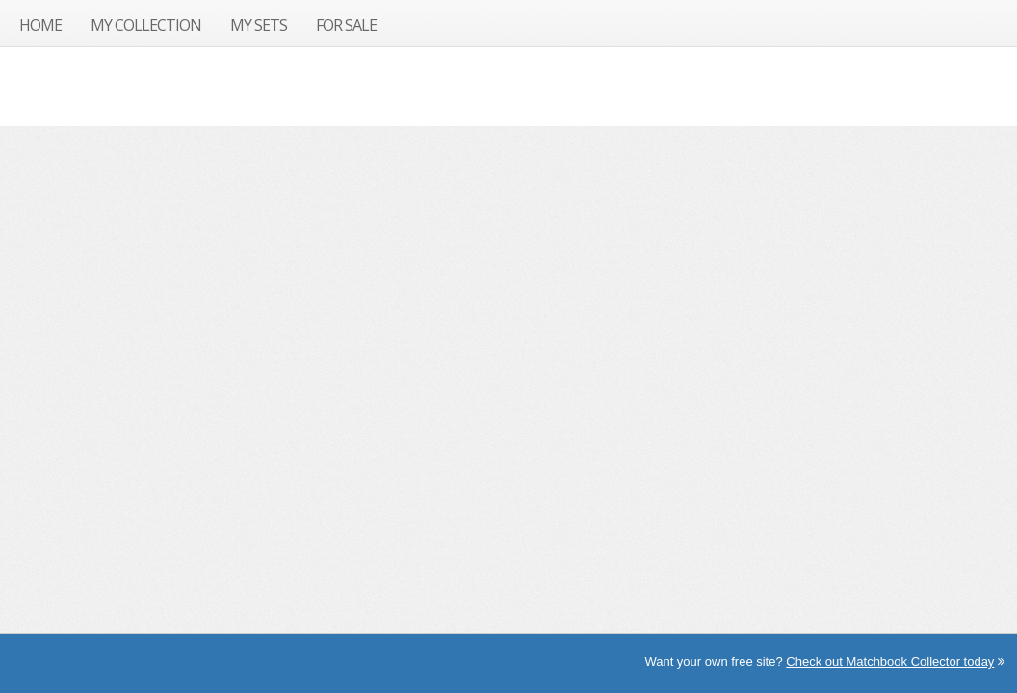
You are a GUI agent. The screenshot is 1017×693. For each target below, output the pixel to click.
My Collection (146, 25)
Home (40, 25)
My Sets (258, 25)
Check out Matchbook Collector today (890, 661)
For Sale (346, 25)
